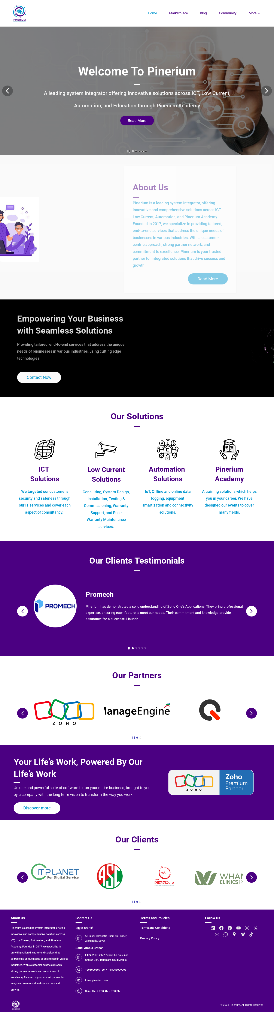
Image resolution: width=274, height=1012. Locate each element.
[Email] (217, 934)
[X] (255, 928)
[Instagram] (247, 928)
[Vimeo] (243, 934)
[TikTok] (251, 934)
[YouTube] (238, 928)
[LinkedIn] (213, 928)
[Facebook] (221, 928)
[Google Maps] (234, 934)
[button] (7, 91)
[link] (44, 515)
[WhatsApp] (225, 934)
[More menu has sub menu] (254, 13)
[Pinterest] (230, 928)
